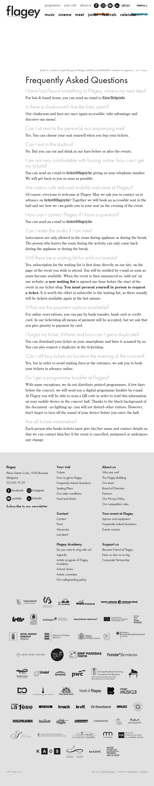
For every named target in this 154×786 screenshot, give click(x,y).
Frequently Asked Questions (74, 483)
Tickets (61, 472)
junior (93, 14)
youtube (17, 498)
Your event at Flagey (117, 514)
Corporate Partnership (115, 560)
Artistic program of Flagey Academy (72, 562)
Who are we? (110, 472)
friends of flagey (106, 5)
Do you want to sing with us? (74, 550)
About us (109, 467)
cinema (64, 14)
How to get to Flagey (69, 478)
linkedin (37, 498)
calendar (128, 14)
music (50, 14)
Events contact (111, 529)
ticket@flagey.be (79, 173)
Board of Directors (113, 488)
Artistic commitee (67, 574)
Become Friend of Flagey (117, 550)
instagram (38, 490)
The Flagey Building (114, 478)
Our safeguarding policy (71, 579)
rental (124, 5)
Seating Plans (65, 488)
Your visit (63, 467)
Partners (107, 493)
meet (79, 14)
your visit (70, 5)
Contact (62, 514)
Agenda (62, 555)
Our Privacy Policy (113, 499)
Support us (110, 544)
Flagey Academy (69, 544)
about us (85, 5)
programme (52, 5)
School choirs (65, 569)
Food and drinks (66, 499)
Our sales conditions (69, 493)
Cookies (144, 771)
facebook (18, 490)
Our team (108, 483)
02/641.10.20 (15, 482)
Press (60, 524)
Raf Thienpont (108, 771)
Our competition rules (115, 504)
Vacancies (63, 529)
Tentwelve (132, 771)
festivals (109, 14)
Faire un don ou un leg (116, 555)
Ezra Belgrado (113, 97)
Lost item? (62, 535)
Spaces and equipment (116, 519)
